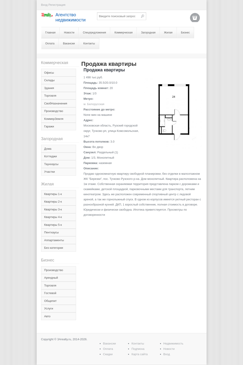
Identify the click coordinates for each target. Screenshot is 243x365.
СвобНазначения (55, 103)
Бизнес (185, 32)
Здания (49, 88)
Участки (49, 171)
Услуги (48, 308)
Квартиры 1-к (53, 194)
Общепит (50, 301)
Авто (47, 316)
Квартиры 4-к (53, 217)
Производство (53, 111)
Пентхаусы (51, 232)
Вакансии (69, 43)
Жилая (168, 32)
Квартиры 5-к (53, 224)
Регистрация (57, 4)
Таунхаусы (51, 164)
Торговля (50, 95)
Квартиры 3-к (53, 209)
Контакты (89, 43)
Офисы (49, 72)
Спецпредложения (94, 32)
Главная (50, 32)
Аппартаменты (54, 240)
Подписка (137, 348)
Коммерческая (123, 32)
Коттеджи (50, 156)
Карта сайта (139, 354)
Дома (47, 148)
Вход (44, 4)
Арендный (51, 277)
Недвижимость (173, 343)
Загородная (148, 32)
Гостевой (50, 293)
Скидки (108, 354)
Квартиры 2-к (53, 201)
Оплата (50, 43)
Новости (69, 32)
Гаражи (49, 126)
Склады (49, 80)
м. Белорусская (94, 104)
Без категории (53, 247)
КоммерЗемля (53, 118)
